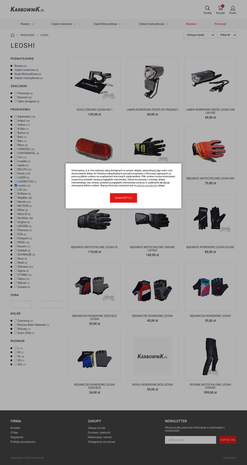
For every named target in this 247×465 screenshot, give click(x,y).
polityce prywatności (147, 185)
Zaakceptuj (123, 197)
